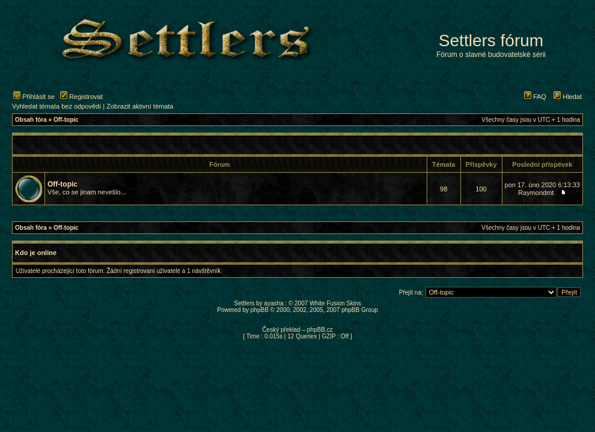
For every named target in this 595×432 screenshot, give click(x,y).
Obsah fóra (31, 119)
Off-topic (66, 119)
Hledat (568, 96)
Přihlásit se (34, 96)
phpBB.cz (320, 329)
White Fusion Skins (335, 303)
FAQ (535, 96)
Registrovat (81, 96)
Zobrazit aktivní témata (139, 106)
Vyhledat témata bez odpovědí (56, 106)
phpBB (260, 310)
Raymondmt (536, 192)
